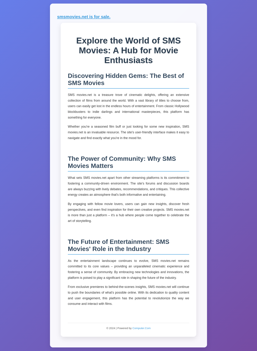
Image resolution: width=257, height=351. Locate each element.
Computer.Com (141, 328)
